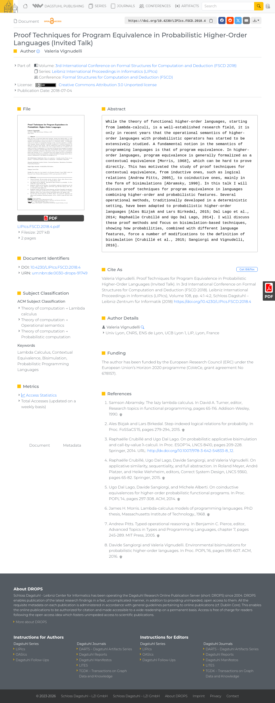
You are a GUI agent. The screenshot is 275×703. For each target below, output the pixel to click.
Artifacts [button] (187, 6)
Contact (233, 696)
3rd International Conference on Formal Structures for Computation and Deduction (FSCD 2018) (146, 65)
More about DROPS (31, 622)
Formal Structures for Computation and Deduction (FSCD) (117, 77)
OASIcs (21, 654)
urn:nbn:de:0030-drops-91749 (60, 273)
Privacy (215, 696)
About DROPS (176, 696)
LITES (83, 665)
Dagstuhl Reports (93, 654)
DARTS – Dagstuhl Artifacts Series (105, 649)
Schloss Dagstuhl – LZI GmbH (84, 696)
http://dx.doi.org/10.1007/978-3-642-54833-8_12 (190, 450)
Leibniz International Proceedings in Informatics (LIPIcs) (104, 71)
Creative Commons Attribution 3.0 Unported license (96, 84)
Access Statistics (39, 395)
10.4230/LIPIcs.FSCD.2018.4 (56, 267)
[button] (58, 6)
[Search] (228, 6)
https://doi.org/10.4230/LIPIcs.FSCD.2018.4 (212, 301)
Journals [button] (123, 6)
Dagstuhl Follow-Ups (32, 660)
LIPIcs (20, 649)
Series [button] (97, 6)
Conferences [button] (155, 6)
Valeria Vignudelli (63, 51)
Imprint (199, 696)
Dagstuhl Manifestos (95, 660)
